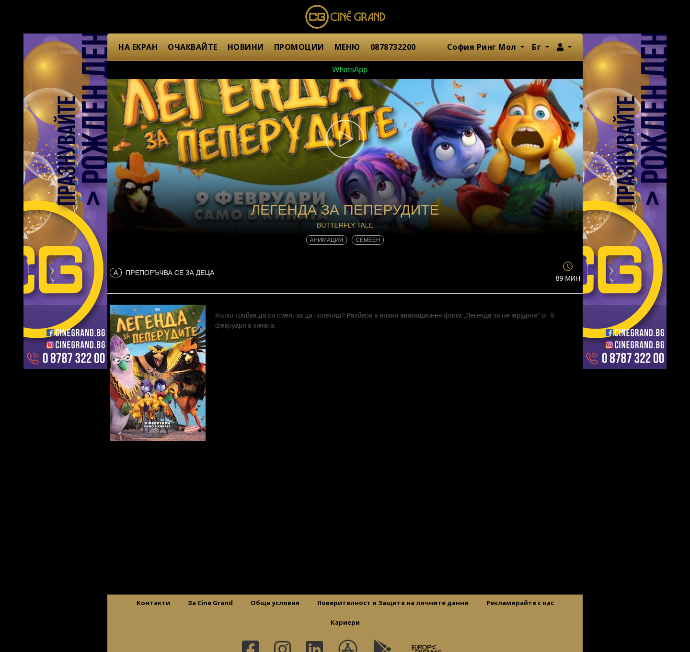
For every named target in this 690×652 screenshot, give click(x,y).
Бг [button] (537, 47)
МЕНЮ (347, 47)
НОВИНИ (246, 47)
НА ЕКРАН (138, 47)
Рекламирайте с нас (520, 602)
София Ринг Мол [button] (483, 47)
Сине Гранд (345, 17)
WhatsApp (345, 70)
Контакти (153, 602)
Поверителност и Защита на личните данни (393, 602)
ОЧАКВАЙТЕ (193, 47)
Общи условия (275, 602)
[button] (564, 47)
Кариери (345, 622)
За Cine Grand (210, 602)
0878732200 (393, 47)
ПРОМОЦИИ (299, 47)
